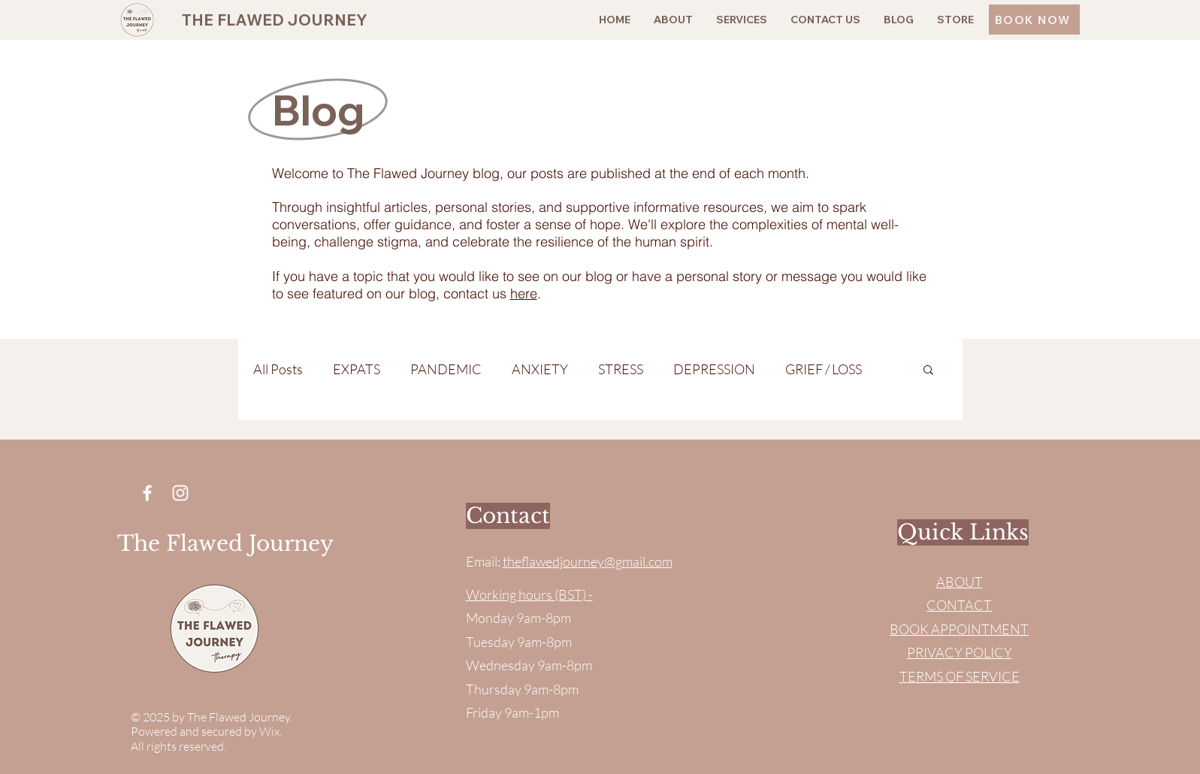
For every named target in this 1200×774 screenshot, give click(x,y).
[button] (928, 371)
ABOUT (959, 581)
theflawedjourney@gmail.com (588, 561)
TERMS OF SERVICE (959, 676)
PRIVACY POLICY (959, 652)
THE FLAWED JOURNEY (274, 19)
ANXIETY (540, 369)
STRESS (620, 369)
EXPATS (356, 369)
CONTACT (959, 605)
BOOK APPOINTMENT (959, 629)
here (523, 293)
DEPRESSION (714, 369)
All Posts (278, 369)
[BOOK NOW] (1034, 20)
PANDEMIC (446, 369)
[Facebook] (147, 492)
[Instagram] (180, 492)
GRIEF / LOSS (823, 369)
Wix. (271, 731)
